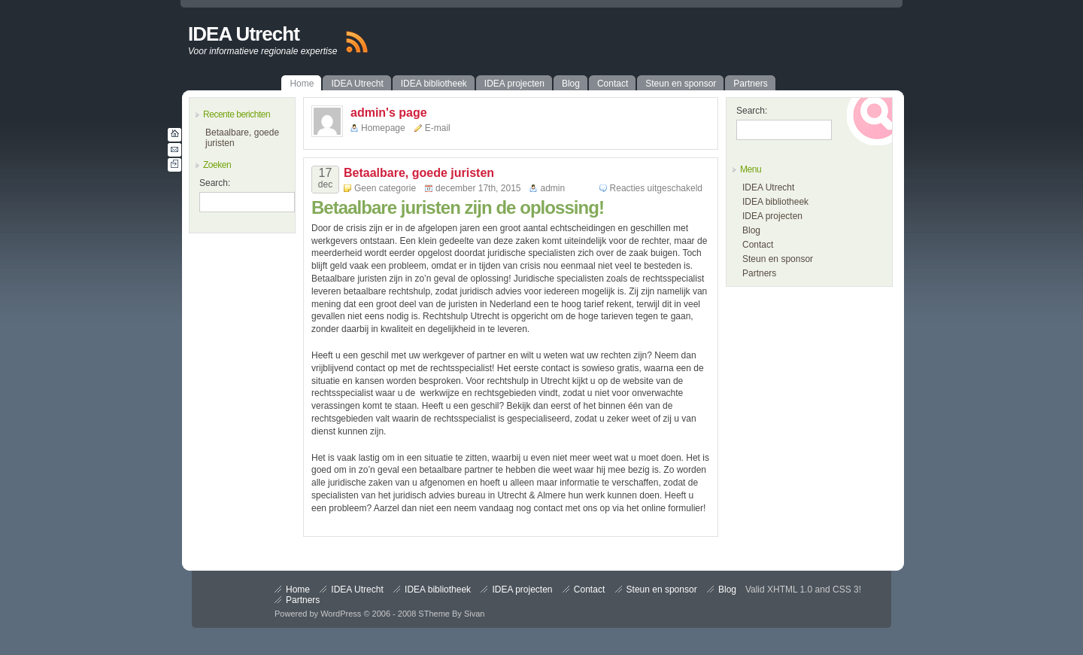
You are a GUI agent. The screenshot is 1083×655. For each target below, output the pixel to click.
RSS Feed (356, 42)
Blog (751, 230)
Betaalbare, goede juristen (419, 172)
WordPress (340, 613)
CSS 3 (846, 589)
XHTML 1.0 (789, 589)
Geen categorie (385, 188)
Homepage (383, 128)
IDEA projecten (772, 216)
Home (298, 589)
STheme (434, 613)
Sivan (474, 613)
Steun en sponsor (777, 259)
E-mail (437, 128)
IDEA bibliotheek (775, 201)
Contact (757, 244)
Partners (759, 273)
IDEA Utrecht (243, 34)
